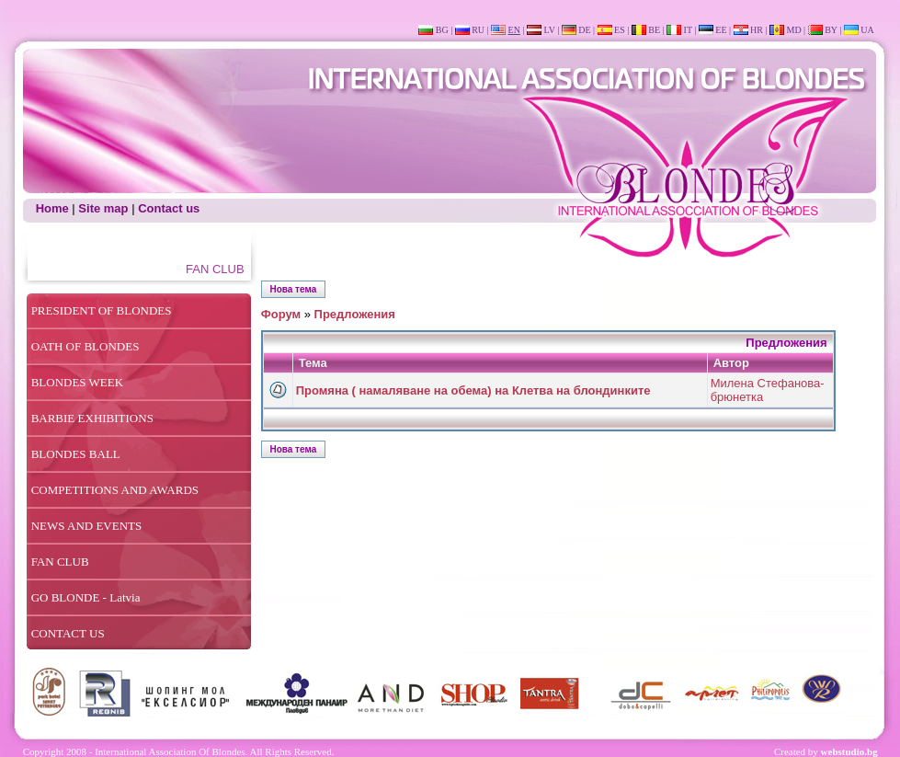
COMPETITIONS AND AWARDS (115, 490)
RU (478, 30)
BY (831, 30)
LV (548, 30)
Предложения (354, 314)
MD (793, 30)
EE (720, 30)
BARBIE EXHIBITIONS (92, 418)
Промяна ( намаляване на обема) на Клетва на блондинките (473, 390)
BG (442, 30)
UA (866, 30)
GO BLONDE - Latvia (86, 597)
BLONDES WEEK (77, 382)
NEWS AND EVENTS (86, 526)
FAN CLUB (60, 561)
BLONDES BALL (75, 454)
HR (756, 30)
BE (654, 30)
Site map (103, 208)
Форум (281, 314)
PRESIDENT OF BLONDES (101, 310)
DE (584, 30)
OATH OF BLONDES (85, 346)
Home (52, 208)
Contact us (168, 208)
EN (514, 30)
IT (688, 30)
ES (619, 30)
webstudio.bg (849, 751)
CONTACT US (68, 633)
